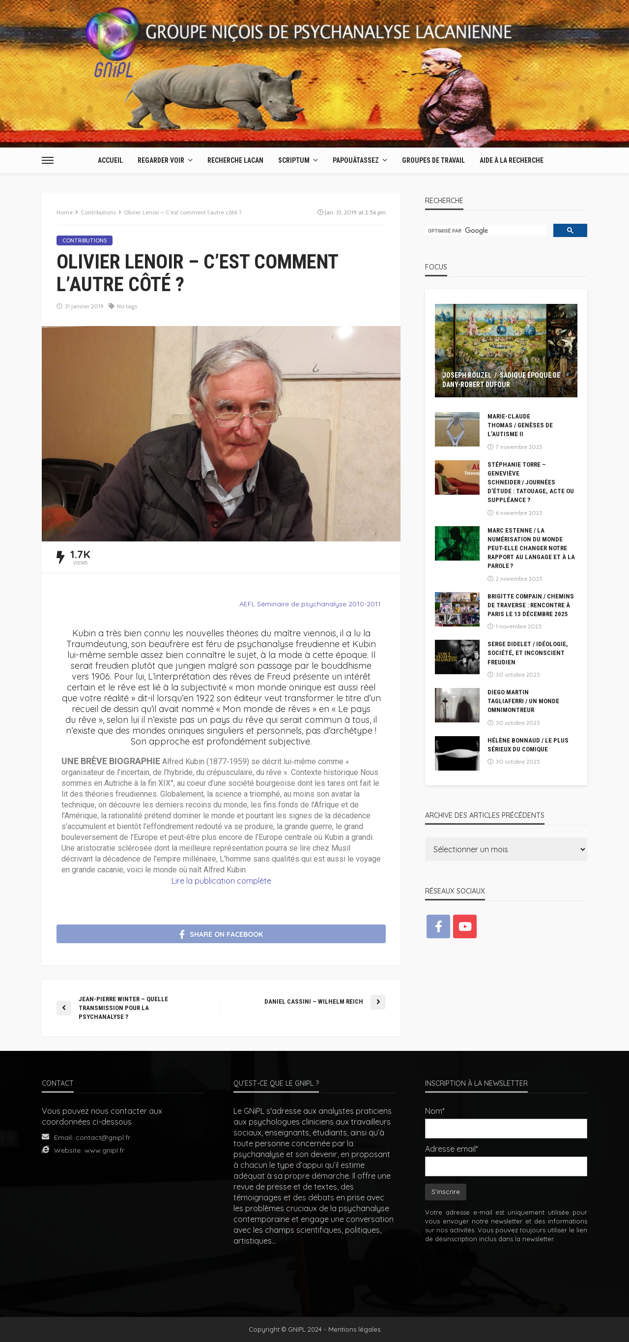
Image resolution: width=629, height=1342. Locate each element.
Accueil (110, 160)
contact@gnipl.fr (103, 1137)
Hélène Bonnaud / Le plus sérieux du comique (528, 745)
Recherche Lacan (235, 160)
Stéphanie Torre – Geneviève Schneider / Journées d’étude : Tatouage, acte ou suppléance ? (530, 482)
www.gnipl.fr (104, 1150)
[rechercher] (485, 231)
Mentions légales (354, 1329)
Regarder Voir (161, 160)
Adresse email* (451, 1149)
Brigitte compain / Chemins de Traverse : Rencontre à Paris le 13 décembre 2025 (530, 605)
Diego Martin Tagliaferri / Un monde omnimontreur (523, 701)
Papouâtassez (356, 160)
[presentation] (506, 1273)
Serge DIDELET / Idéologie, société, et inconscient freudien (527, 652)
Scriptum (294, 160)
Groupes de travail (433, 160)
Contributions (84, 240)
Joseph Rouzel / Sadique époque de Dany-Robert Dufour (501, 380)
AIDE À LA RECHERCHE (511, 160)
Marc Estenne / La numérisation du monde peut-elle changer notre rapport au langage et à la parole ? (531, 548)
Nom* (435, 1111)
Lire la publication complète (221, 881)
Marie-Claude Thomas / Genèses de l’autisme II (520, 425)
